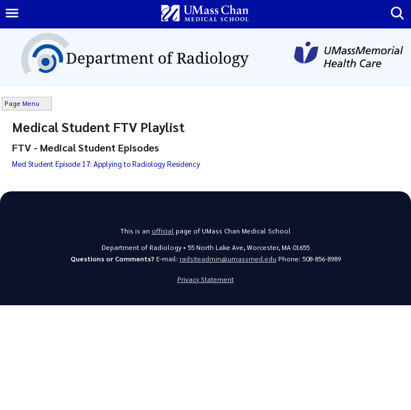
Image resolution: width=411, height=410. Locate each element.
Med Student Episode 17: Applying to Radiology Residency (106, 164)
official (163, 231)
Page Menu (22, 103)
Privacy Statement (205, 279)
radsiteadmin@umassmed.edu (228, 259)
